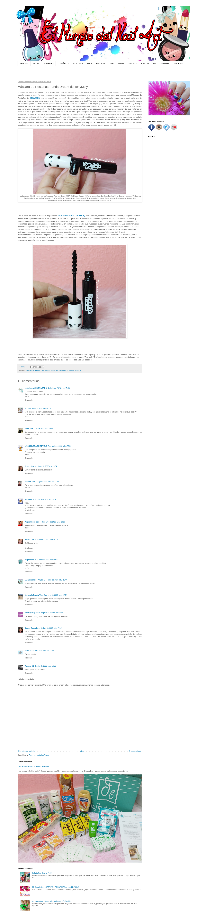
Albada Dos (29, 540)
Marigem (28, 499)
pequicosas (29, 560)
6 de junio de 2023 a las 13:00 (55, 580)
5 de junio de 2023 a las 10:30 (47, 540)
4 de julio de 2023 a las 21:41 (50, 628)
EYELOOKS (78, 63)
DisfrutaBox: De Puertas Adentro (34, 766)
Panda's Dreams (62, 370)
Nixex (27, 651)
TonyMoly (35, 98)
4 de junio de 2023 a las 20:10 (53, 522)
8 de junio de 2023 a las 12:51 (55, 595)
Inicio (82, 751)
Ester (27, 428)
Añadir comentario (26, 679)
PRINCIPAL (24, 63)
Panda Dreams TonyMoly (71, 215)
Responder (29, 400)
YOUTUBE (145, 63)
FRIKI (111, 63)
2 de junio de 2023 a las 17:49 (58, 388)
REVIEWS (132, 63)
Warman (28, 666)
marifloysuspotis (32, 613)
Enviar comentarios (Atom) (39, 755)
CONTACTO (177, 63)
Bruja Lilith (29, 466)
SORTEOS (164, 63)
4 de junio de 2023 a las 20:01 (44, 499)
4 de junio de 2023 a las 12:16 (47, 482)
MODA (89, 63)
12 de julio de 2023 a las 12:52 (42, 651)
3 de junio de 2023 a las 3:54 (46, 466)
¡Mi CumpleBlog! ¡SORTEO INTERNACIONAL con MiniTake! (55, 887)
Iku (26, 408)
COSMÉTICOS (63, 63)
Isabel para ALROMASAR (35, 388)
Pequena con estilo (33, 522)
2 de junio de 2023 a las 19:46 (41, 428)
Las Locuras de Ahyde (34, 580)
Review (71, 370)
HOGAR (121, 63)
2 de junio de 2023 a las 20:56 (59, 446)
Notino (53, 370)
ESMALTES (49, 63)
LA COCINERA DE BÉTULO (36, 446)
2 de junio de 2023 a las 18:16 (39, 408)
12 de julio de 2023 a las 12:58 (44, 666)
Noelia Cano (30, 482)
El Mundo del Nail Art (42, 370)
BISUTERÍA (100, 63)
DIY (154, 63)
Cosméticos (30, 370)
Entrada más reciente (26, 751)
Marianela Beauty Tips (34, 595)
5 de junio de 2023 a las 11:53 (47, 560)
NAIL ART (36, 63)
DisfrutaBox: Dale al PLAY (42, 873)
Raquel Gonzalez (32, 628)
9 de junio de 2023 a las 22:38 (51, 613)
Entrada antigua (135, 751)
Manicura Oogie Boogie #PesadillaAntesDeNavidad (51, 901)
